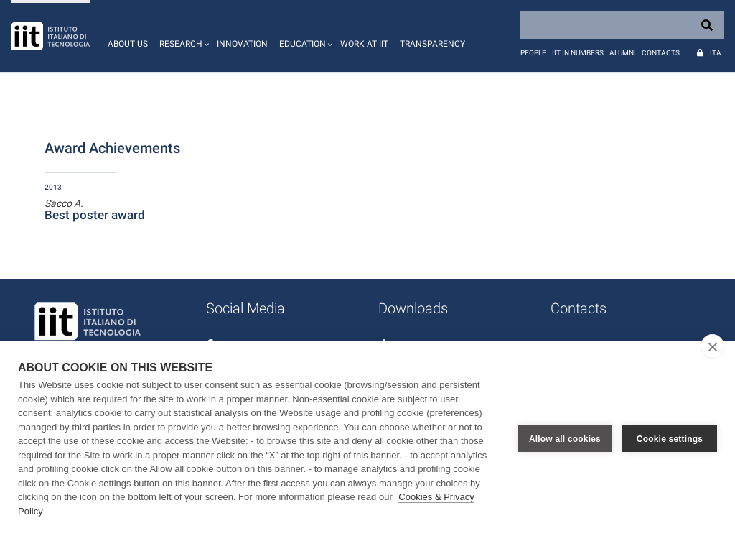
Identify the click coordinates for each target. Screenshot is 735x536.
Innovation (242, 44)
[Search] (622, 25)
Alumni (622, 53)
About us (128, 44)
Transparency (432, 44)
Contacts (661, 53)
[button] (182, 36)
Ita (715, 53)
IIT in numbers (578, 53)
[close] (712, 346)
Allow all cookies (565, 439)
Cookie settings (670, 439)
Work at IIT (364, 44)
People (533, 53)
